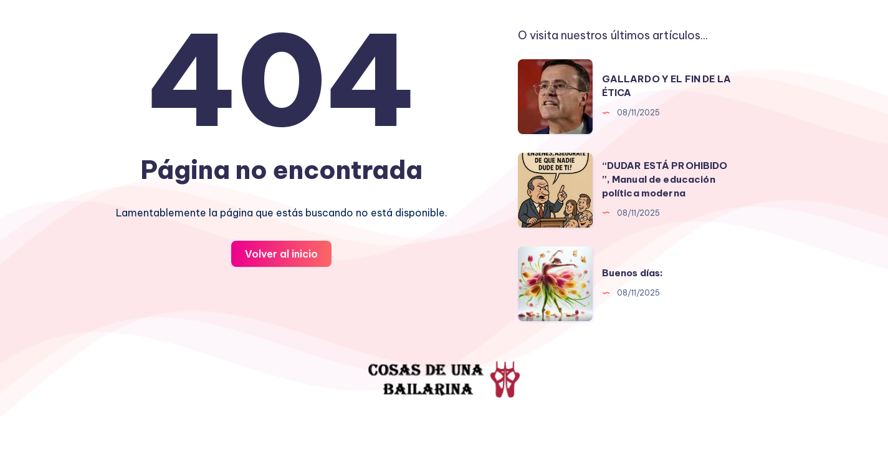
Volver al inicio (281, 254)
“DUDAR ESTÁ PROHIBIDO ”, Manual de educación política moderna (665, 179)
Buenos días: (633, 273)
